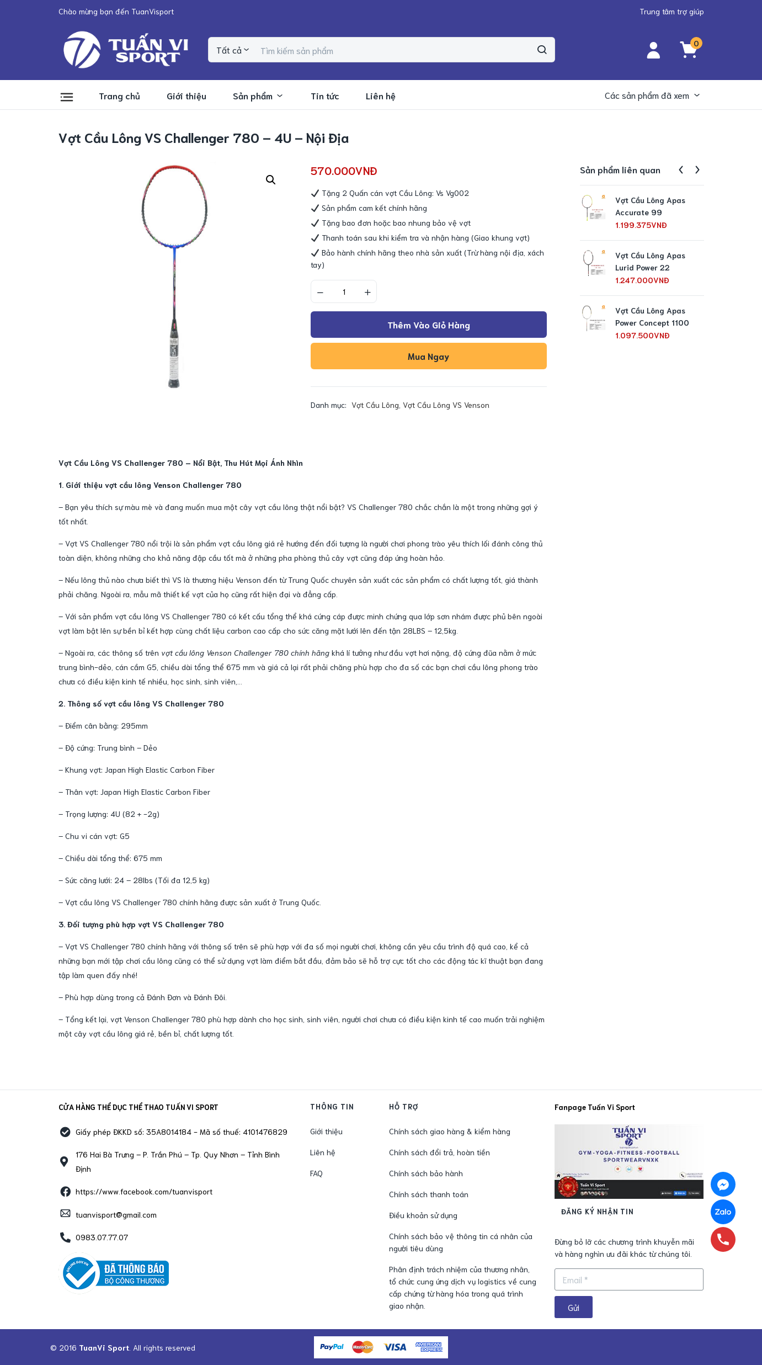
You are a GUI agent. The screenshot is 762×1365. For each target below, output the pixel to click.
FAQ (316, 1173)
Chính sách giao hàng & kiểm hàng (449, 1131)
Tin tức (325, 95)
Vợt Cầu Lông (375, 405)
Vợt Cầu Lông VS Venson (446, 405)
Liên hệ (381, 95)
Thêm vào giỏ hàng (428, 324)
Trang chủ (119, 95)
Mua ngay (428, 356)
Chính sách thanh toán (428, 1194)
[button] (116, 11)
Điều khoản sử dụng (423, 1215)
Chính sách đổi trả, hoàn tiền (439, 1152)
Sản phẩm (258, 95)
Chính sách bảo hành (426, 1173)
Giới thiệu (186, 95)
